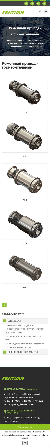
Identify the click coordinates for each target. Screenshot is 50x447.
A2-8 (25, 244)
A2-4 (25, 113)
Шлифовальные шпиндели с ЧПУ (24, 338)
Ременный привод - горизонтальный (26, 46)
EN (26, 3)
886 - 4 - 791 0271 (15, 401)
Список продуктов (18, 347)
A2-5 (25, 156)
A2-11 (25, 287)
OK (25, 443)
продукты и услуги (35, 40)
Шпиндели (12, 43)
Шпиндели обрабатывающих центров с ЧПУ (24, 331)
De (44, 3)
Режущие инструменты (20, 352)
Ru (38, 3)
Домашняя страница (15, 40)
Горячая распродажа (19, 325)
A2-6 (25, 200)
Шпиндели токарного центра (32, 43)
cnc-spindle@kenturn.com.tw (21, 404)
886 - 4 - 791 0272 (35, 401)
